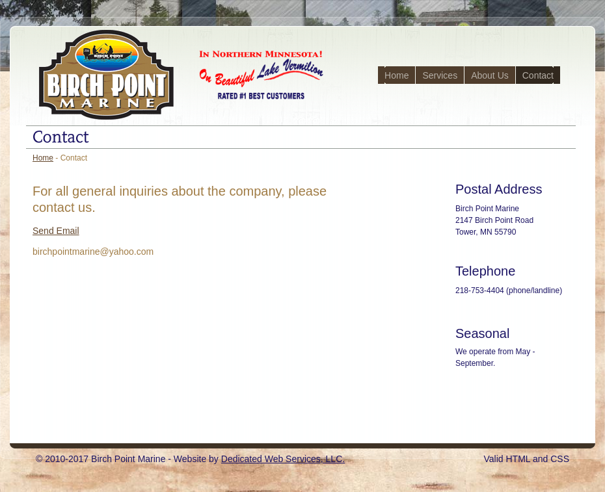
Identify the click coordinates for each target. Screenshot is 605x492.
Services (439, 75)
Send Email (56, 231)
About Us (490, 75)
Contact (538, 75)
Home (396, 75)
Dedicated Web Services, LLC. (283, 459)
